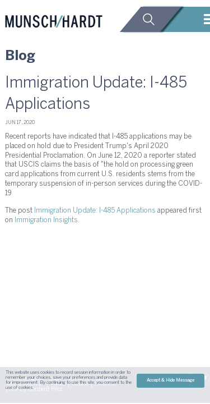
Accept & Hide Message (170, 380)
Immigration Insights (46, 220)
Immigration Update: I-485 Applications (95, 211)
